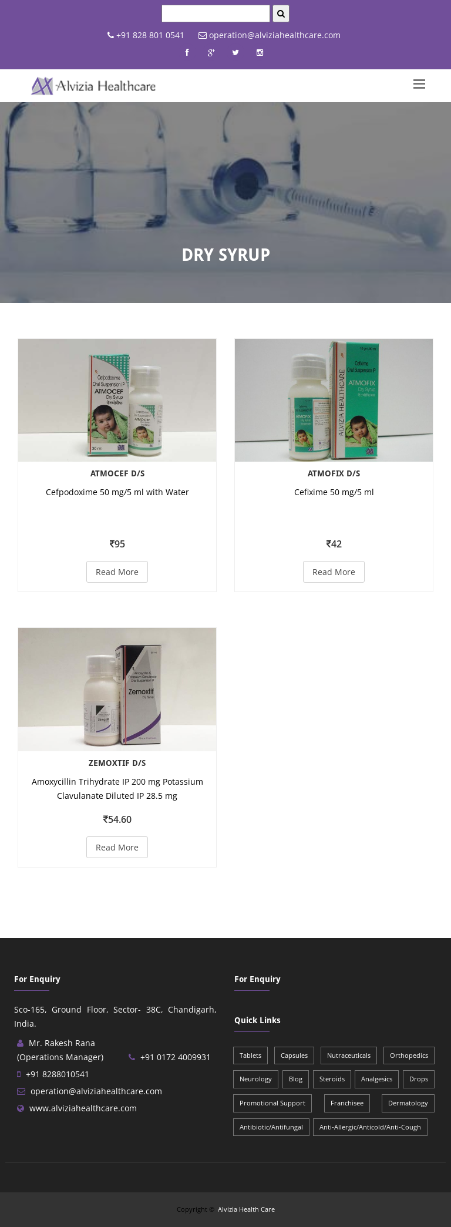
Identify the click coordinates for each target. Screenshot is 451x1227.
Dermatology (408, 1102)
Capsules (294, 1055)
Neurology (256, 1078)
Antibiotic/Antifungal (271, 1126)
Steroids (332, 1078)
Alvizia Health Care (246, 1209)
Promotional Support (272, 1102)
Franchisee (347, 1102)
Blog (295, 1078)
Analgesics (376, 1078)
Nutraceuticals (349, 1055)
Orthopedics (409, 1055)
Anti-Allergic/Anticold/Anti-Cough (370, 1126)
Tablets (250, 1055)
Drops (418, 1078)
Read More (117, 571)
